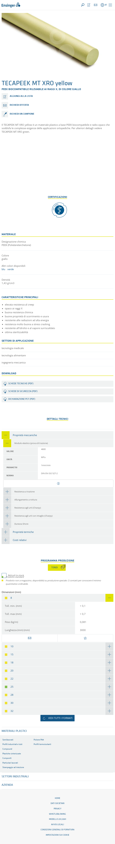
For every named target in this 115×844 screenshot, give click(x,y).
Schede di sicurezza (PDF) (23, 391)
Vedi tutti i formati (60, 718)
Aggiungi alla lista (21, 96)
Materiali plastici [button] (14, 731)
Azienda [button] (7, 785)
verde (10, 269)
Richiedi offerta (19, 105)
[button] (110, 5)
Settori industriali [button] (15, 776)
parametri (11, 468)
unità (9, 459)
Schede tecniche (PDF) (20, 383)
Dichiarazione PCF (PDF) (21, 399)
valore (10, 451)
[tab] (57, 435)
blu (3, 269)
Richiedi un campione (22, 114)
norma (10, 476)
